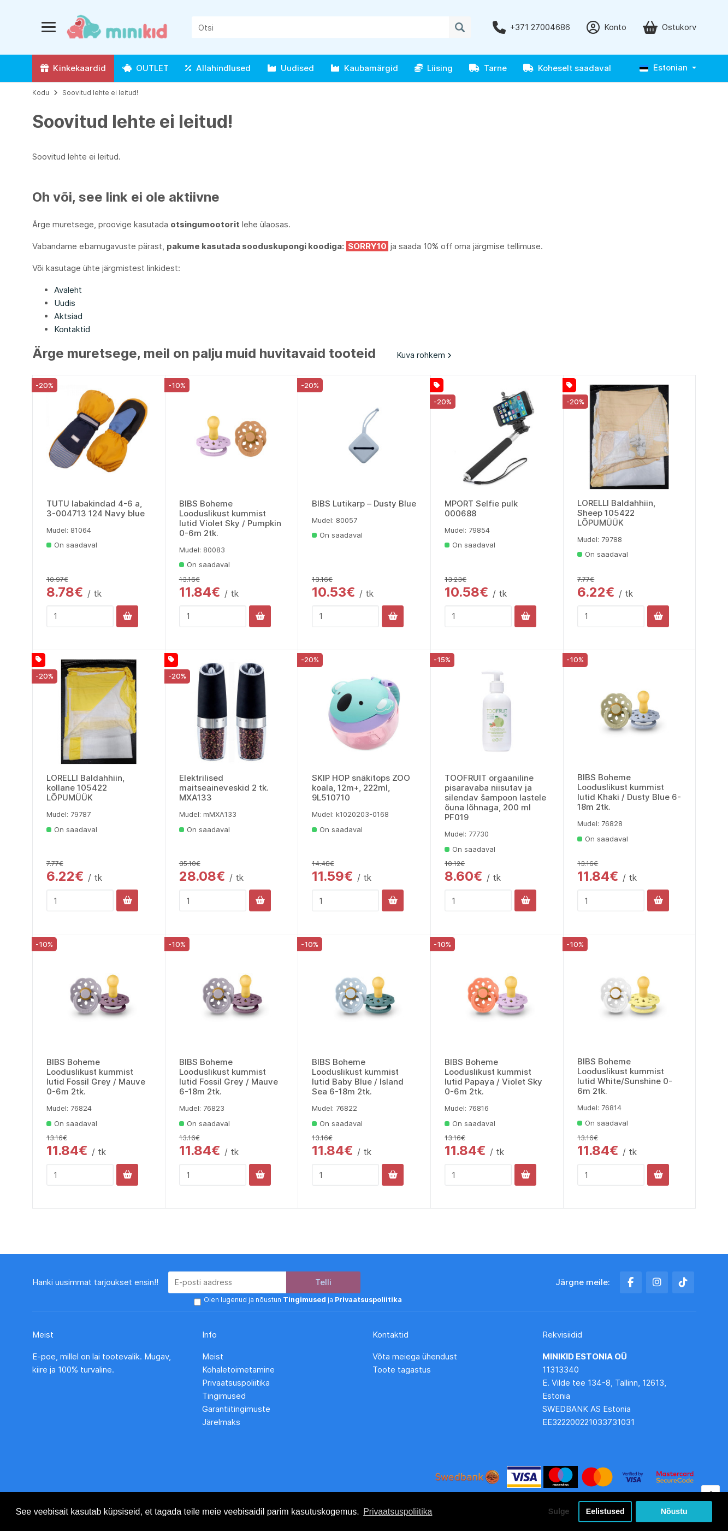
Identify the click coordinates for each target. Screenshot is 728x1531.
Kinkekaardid (73, 68)
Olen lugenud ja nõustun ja (302, 1300)
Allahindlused (218, 68)
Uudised (290, 68)
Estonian (664, 67)
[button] (668, 68)
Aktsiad (68, 316)
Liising (434, 68)
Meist (212, 1356)
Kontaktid (72, 329)
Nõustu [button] (674, 1511)
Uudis (64, 303)
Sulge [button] (556, 1511)
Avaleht (68, 290)
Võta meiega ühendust (415, 1356)
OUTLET (145, 68)
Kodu (40, 93)
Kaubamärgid (364, 68)
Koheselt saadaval (567, 68)
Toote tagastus (401, 1369)
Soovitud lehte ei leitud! (100, 93)
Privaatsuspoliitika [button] (398, 1511)
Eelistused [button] (605, 1511)
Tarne (488, 68)
